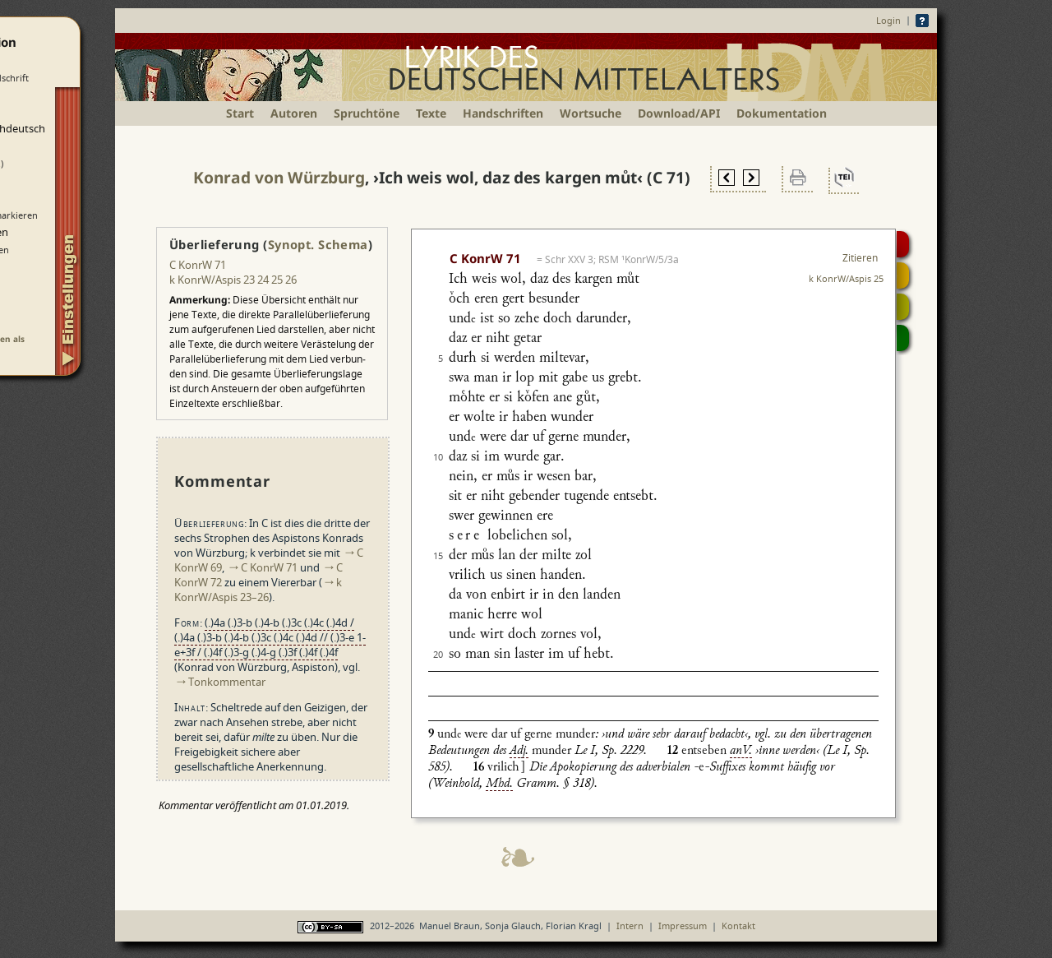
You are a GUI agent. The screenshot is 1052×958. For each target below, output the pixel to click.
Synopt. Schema (318, 244)
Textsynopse (903, 307)
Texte (431, 113)
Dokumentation (781, 113)
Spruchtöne (366, 113)
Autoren (293, 113)
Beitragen (903, 338)
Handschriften (503, 113)
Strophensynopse (903, 275)
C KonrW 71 (197, 264)
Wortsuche (590, 113)
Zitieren (860, 258)
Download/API (679, 113)
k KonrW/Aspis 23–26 (258, 589)
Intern (630, 925)
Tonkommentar (226, 681)
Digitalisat (903, 244)
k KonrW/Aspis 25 (846, 278)
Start (240, 113)
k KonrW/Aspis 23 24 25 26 (233, 279)
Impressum (682, 925)
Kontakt (738, 925)
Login (888, 20)
